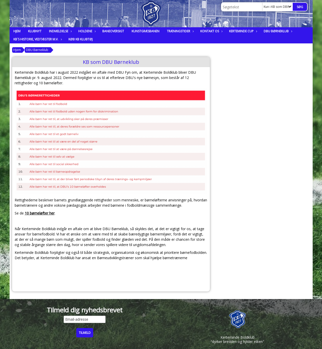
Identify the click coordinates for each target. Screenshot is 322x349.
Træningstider (180, 31)
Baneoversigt (113, 31)
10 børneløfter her (40, 213)
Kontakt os (210, 31)
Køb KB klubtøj (80, 39)
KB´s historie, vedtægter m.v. (37, 39)
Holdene (86, 31)
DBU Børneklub (277, 31)
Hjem (16, 31)
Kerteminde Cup (242, 31)
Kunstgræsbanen (145, 31)
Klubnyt (34, 31)
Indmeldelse (60, 31)
